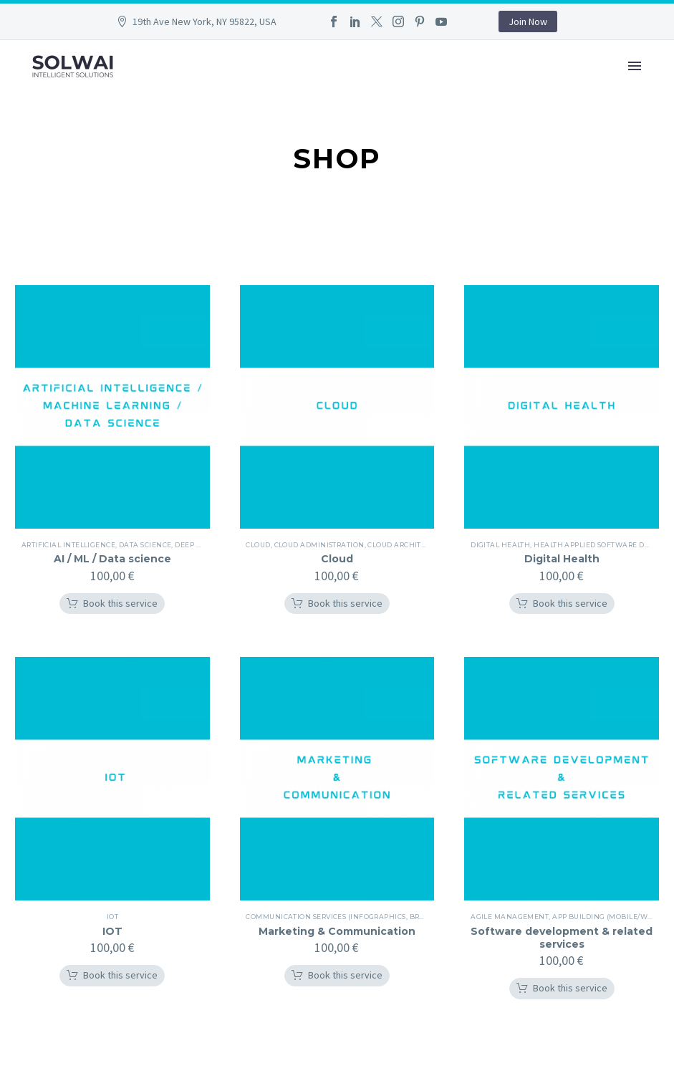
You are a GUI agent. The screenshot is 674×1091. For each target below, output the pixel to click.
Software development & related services (561, 938)
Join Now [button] (528, 21)
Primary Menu (634, 66)
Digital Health (562, 558)
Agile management (510, 917)
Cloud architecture (409, 545)
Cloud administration (320, 545)
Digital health (501, 545)
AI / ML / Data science (112, 558)
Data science (146, 545)
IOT (112, 931)
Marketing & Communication (337, 931)
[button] (112, 604)
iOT (112, 917)
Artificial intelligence (69, 545)
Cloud (259, 545)
